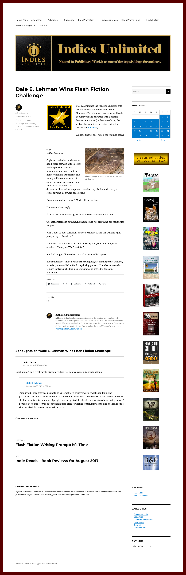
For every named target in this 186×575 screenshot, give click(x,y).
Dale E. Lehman (34, 383)
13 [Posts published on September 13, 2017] (151, 126)
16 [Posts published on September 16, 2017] (168, 126)
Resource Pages (24, 25)
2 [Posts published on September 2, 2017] (167, 117)
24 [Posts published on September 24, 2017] (134, 135)
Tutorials (137, 525)
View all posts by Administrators (69, 329)
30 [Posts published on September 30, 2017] (168, 135)
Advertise (53, 20)
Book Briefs (139, 517)
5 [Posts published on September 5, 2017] (145, 121)
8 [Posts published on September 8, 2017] (162, 121)
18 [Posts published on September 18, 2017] (140, 131)
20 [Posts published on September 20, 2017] (151, 131)
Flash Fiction (152, 20)
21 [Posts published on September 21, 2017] (157, 131)
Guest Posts (139, 522)
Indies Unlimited (22, 564)
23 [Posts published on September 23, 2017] (168, 131)
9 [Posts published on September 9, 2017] (167, 121)
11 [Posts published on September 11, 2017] (140, 126)
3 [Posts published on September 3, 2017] (134, 121)
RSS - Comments (141, 496)
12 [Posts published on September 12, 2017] (145, 126)
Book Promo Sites (130, 20)
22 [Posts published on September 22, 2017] (162, 131)
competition (30, 124)
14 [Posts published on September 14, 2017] (157, 126)
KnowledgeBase (109, 20)
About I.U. (36, 20)
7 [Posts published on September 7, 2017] (156, 121)
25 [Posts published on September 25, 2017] (140, 135)
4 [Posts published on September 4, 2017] (140, 121)
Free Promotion (86, 20)
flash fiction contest (24, 126)
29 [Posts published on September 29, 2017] (162, 135)
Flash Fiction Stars (23, 120)
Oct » (163, 140)
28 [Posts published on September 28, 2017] (157, 135)
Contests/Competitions (143, 520)
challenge (20, 124)
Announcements (141, 514)
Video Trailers (140, 528)
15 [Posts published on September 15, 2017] (162, 126)
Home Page (22, 20)
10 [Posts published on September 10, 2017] (134, 126)
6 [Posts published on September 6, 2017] (151, 121)
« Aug (139, 140)
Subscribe (69, 20)
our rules (92, 127)
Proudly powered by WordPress (44, 564)
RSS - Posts (138, 493)
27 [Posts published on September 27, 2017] (151, 135)
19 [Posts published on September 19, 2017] (146, 131)
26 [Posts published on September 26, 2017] (146, 135)
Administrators (22, 113)
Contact (43, 25)
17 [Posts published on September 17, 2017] (134, 131)
